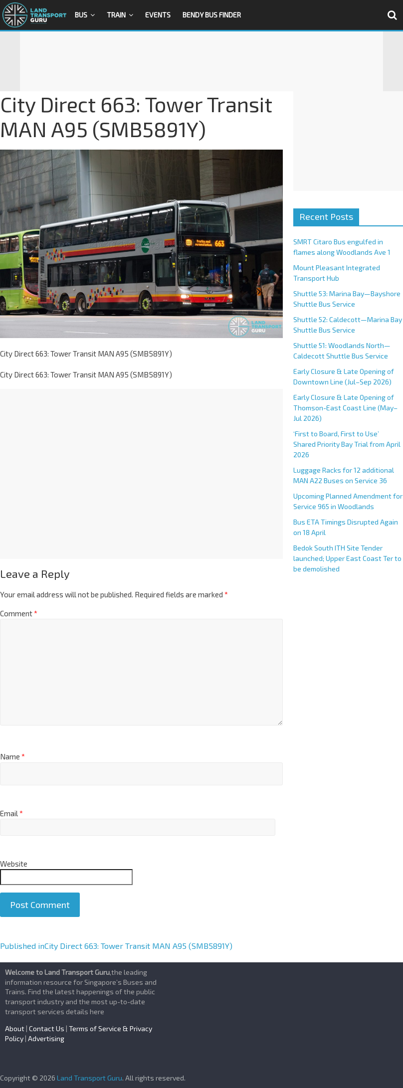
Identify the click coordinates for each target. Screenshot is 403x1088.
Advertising (46, 1038)
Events (158, 14)
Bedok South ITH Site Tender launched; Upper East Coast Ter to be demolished (347, 558)
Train (116, 14)
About (14, 1028)
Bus (81, 14)
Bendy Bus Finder (212, 14)
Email (11, 813)
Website (13, 863)
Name (12, 756)
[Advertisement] (201, 61)
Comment (18, 613)
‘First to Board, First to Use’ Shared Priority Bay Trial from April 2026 (347, 444)
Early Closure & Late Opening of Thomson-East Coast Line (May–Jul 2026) (345, 407)
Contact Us (46, 1028)
